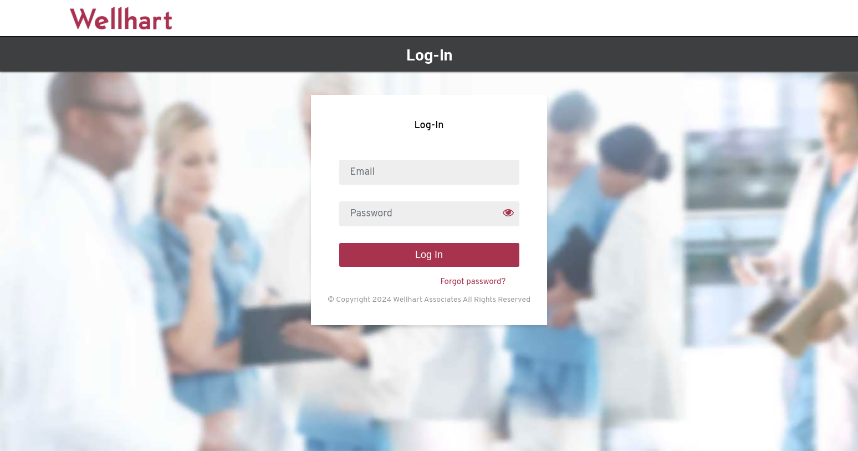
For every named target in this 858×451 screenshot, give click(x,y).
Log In (429, 254)
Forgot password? (472, 282)
